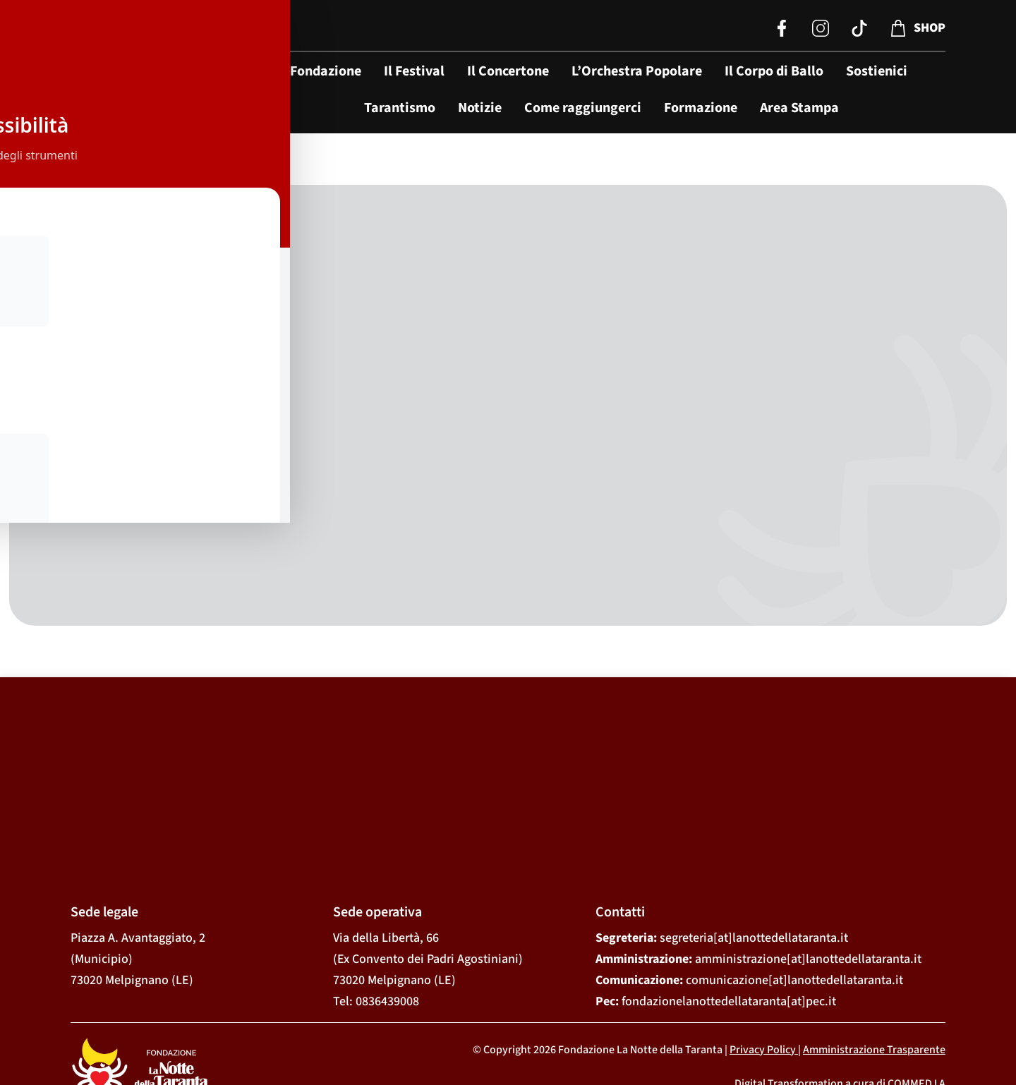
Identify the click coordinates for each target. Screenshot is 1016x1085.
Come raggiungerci (582, 108)
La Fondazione (316, 71)
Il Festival (414, 71)
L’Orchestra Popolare (637, 71)
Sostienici (876, 71)
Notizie (480, 108)
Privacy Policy (763, 982)
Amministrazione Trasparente (874, 982)
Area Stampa (799, 108)
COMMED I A (916, 1017)
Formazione (700, 108)
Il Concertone (508, 71)
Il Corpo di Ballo (774, 71)
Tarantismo (399, 108)
